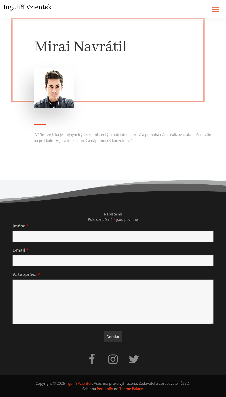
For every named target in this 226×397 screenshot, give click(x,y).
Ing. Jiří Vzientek (27, 7)
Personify (105, 388)
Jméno (21, 225)
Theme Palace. (131, 388)
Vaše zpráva (26, 274)
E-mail (21, 250)
